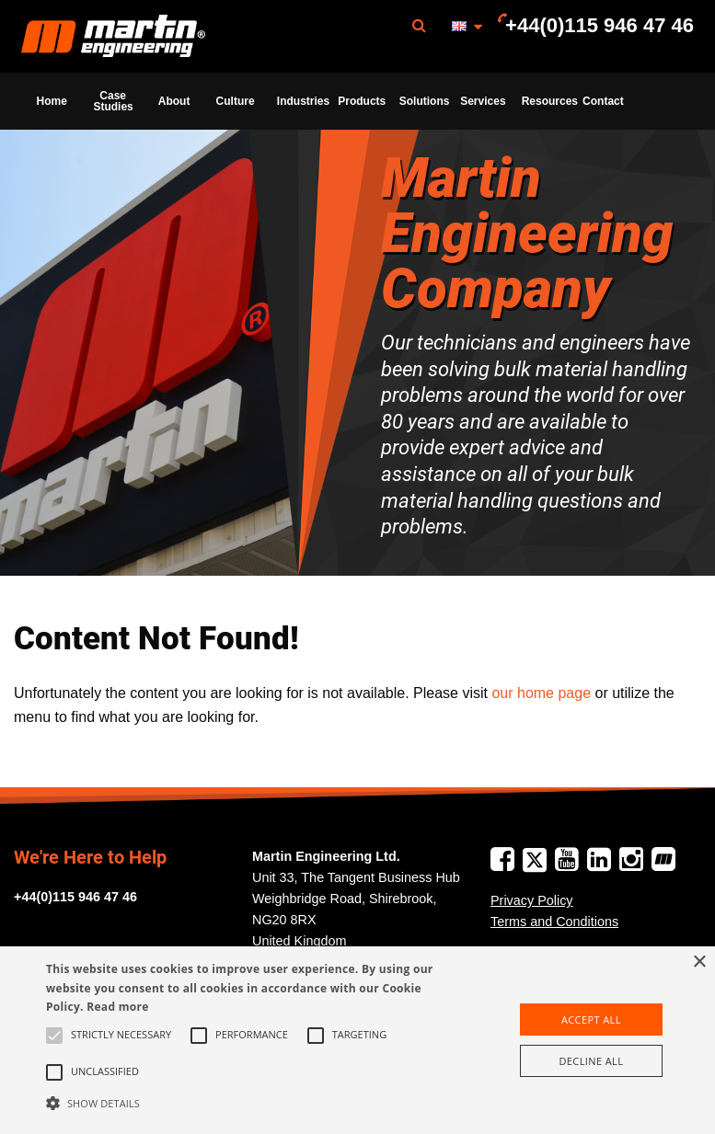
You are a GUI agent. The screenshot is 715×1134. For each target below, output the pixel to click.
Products (362, 101)
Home (52, 101)
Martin (113, 36)
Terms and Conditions (554, 921)
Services (482, 101)
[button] (248, 1103)
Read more (117, 1006)
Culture (235, 101)
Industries (302, 101)
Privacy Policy (531, 900)
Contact (603, 101)
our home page (541, 693)
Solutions (424, 101)
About (174, 101)
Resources (546, 101)
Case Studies (113, 101)
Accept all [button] (591, 1019)
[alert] (357, 1040)
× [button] (699, 962)
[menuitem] (113, 36)
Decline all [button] (591, 1061)
